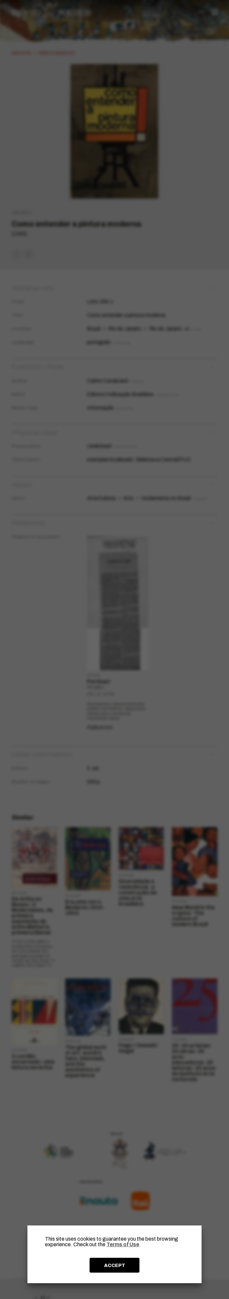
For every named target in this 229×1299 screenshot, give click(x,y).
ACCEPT (114, 1265)
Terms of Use (122, 1244)
